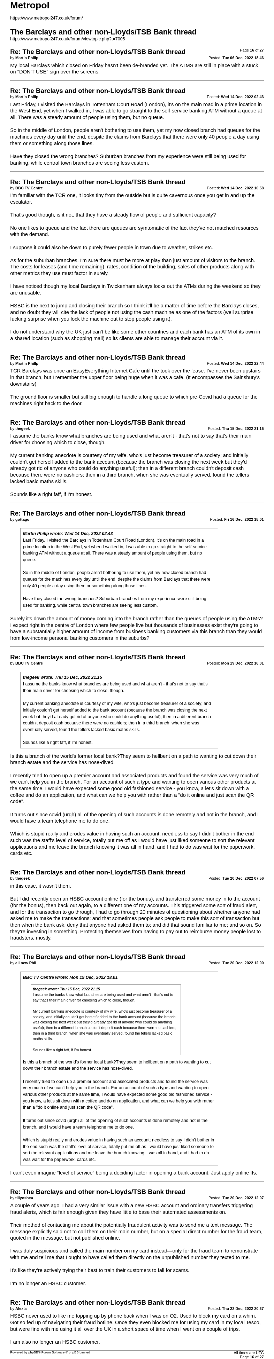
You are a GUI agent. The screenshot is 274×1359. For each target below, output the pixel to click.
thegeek (31, 677)
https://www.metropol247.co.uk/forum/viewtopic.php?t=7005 (67, 39)
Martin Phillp (36, 533)
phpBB (33, 1352)
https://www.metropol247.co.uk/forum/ (46, 18)
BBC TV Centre (38, 977)
